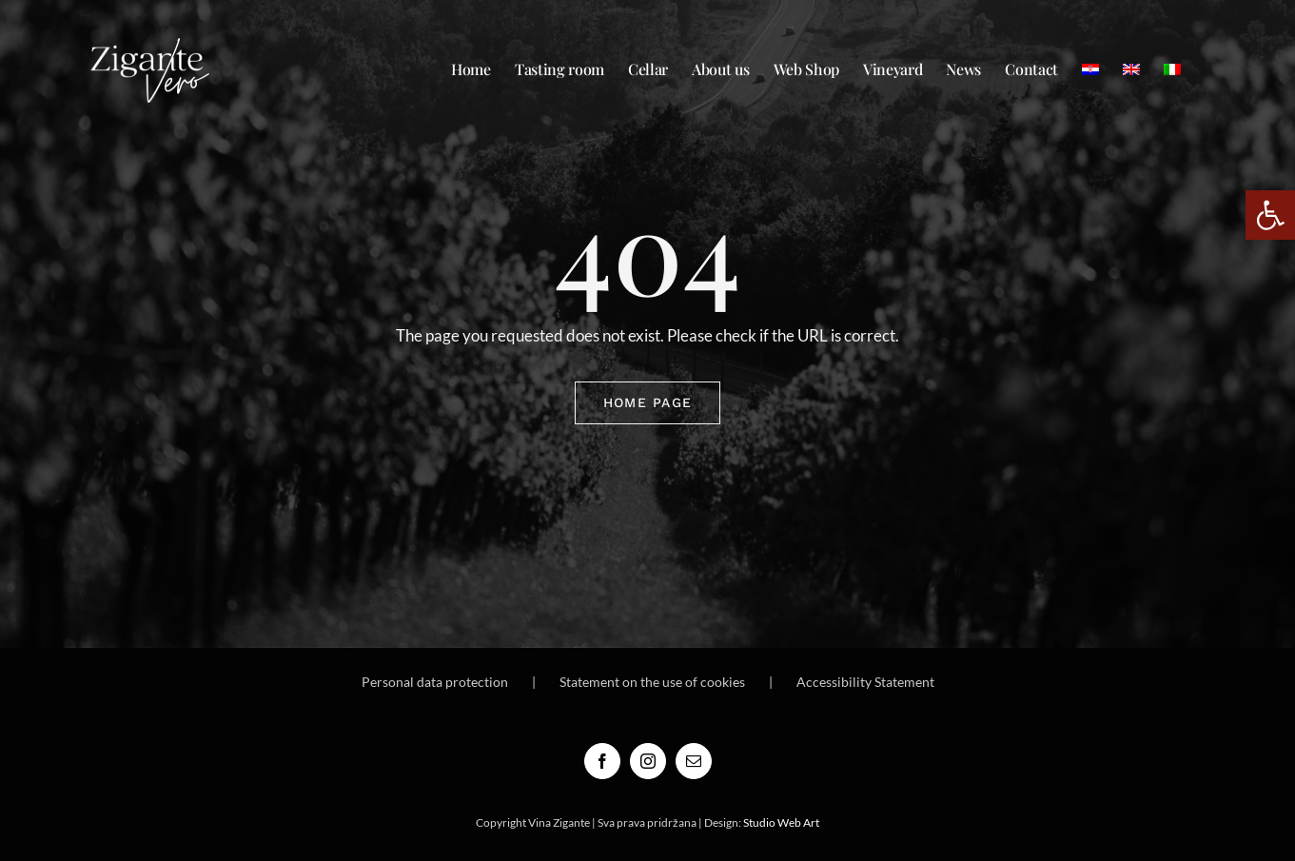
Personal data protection (435, 682)
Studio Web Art (781, 822)
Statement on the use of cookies (652, 682)
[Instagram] (648, 761)
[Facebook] (602, 761)
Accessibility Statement (865, 682)
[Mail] (694, 761)
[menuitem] (1090, 69)
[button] (1270, 215)
